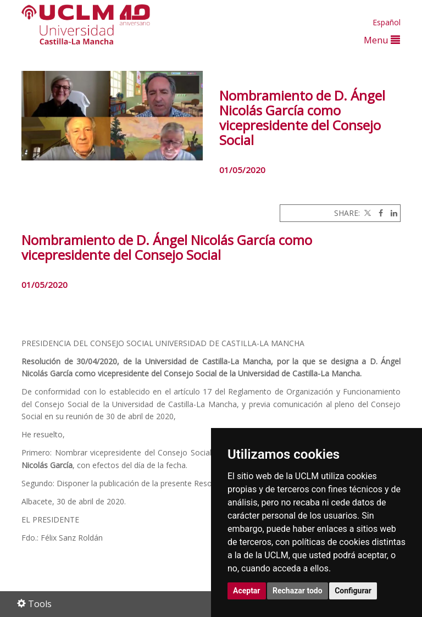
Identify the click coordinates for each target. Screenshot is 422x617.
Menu (382, 40)
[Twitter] (366, 213)
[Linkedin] (391, 213)
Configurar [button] (353, 590)
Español (387, 22)
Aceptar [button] (246, 590)
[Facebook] (378, 213)
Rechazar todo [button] (298, 590)
